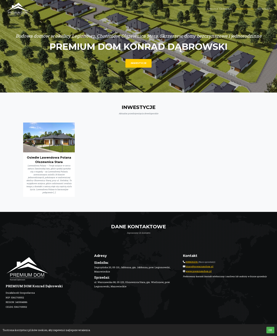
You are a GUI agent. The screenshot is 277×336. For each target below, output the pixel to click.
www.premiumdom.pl (199, 271)
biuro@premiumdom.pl (199, 266)
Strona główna (219, 11)
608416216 (192, 261)
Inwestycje (244, 11)
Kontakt (263, 11)
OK (270, 330)
